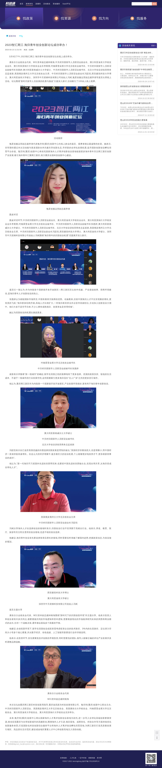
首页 (21, 4)
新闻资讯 (29, 4)
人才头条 (73, 758)
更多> (153, 45)
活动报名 (46, 4)
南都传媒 (91, 758)
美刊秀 (99, 758)
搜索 (154, 4)
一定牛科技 (82, 758)
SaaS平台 (67, 4)
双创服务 (56, 4)
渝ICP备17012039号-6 (90, 761)
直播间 (38, 4)
